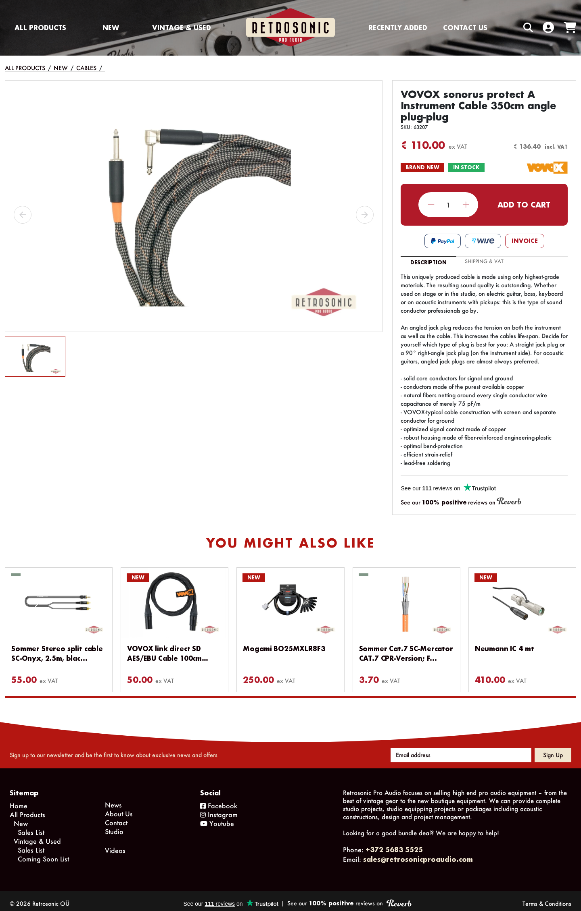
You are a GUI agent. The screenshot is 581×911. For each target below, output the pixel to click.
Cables (86, 68)
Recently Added (397, 27)
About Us (119, 808)
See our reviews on (461, 501)
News (113, 799)
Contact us (465, 27)
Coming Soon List (43, 853)
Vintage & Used (181, 27)
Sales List (31, 826)
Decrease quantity (431, 205)
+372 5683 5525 (394, 844)
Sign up (553, 749)
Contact (116, 817)
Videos (115, 844)
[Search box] (511, 27)
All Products (40, 27)
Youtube (217, 817)
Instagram (219, 809)
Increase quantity (466, 205)
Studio (114, 826)
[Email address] (461, 749)
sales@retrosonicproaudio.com (418, 853)
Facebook (218, 800)
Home (18, 800)
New (110, 27)
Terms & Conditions (546, 898)
